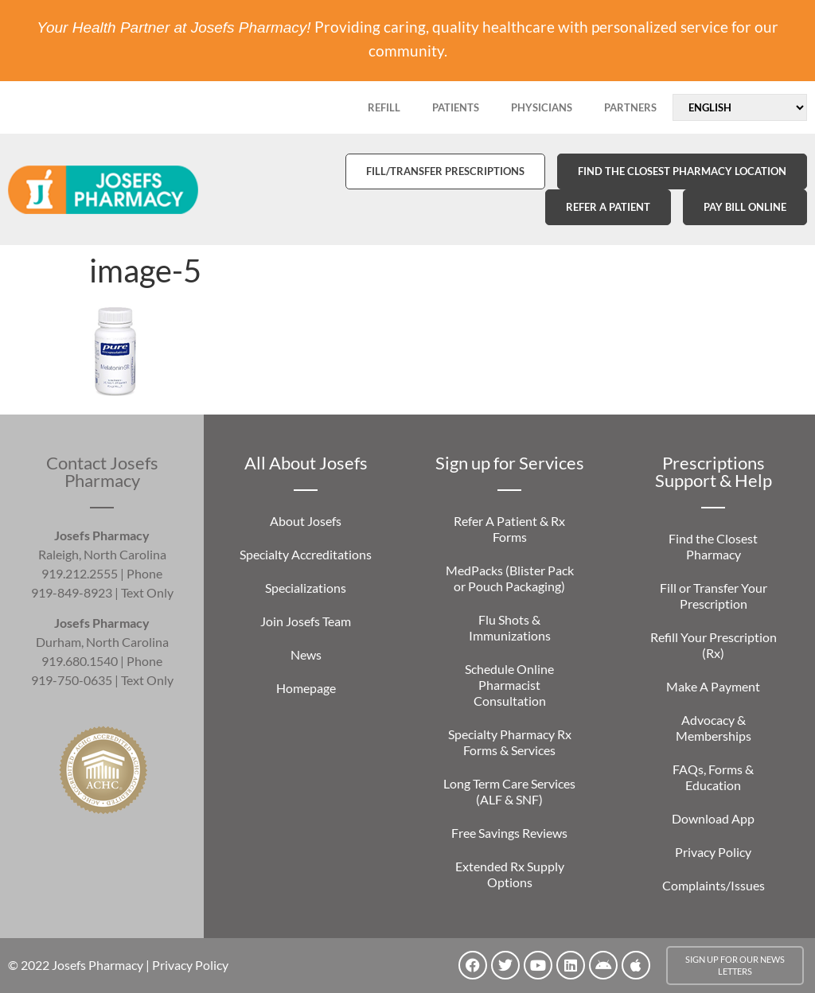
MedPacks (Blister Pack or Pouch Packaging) (510, 578)
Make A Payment (713, 686)
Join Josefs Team (305, 621)
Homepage (306, 687)
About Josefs (305, 520)
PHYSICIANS (541, 107)
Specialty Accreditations (306, 554)
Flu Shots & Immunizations (510, 627)
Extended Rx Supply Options (509, 874)
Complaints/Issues (713, 885)
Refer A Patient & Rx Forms (509, 528)
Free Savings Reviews (509, 832)
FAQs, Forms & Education (713, 776)
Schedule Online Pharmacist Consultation (509, 684)
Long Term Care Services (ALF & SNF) (509, 791)
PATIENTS (455, 107)
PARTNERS (630, 107)
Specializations (305, 587)
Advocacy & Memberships (713, 727)
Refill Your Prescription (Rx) (713, 644)
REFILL (384, 107)
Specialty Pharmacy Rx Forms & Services (509, 741)
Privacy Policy (713, 851)
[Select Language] (740, 107)
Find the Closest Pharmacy (713, 546)
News (306, 654)
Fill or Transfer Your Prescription (713, 595)
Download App (713, 818)
